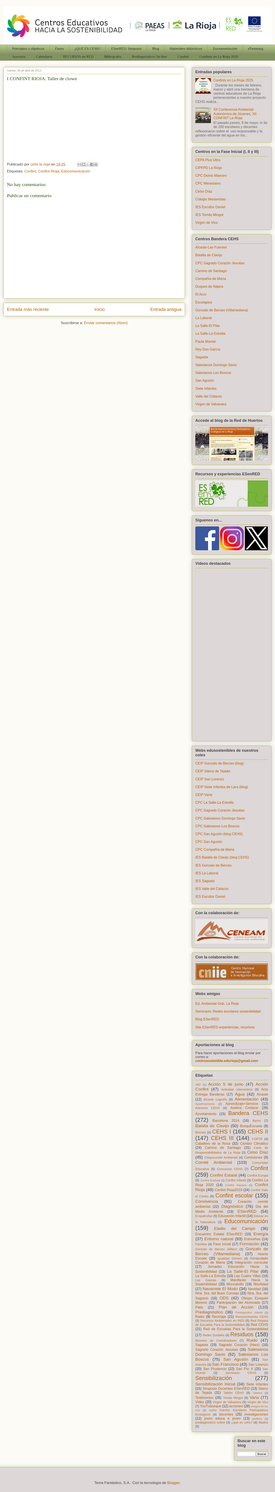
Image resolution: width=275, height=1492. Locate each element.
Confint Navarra (235, 1185)
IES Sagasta (205, 881)
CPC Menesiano (208, 183)
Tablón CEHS (233, 1393)
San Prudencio (214, 1369)
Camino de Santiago (211, 271)
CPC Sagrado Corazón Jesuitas (219, 263)
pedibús (257, 1418)
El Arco (200, 294)
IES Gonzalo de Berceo (213, 865)
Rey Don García (207, 349)
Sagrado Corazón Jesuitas (216, 1349)
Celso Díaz (203, 191)
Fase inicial (222, 1244)
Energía (261, 1234)
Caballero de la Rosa (212, 1143)
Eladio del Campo (234, 1228)
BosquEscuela (251, 1126)
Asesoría (18, 57)
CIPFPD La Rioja (208, 168)
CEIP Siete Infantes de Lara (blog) (221, 787)
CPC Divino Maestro (211, 175)
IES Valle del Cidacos (211, 889)
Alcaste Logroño (215, 1099)
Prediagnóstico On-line (149, 57)
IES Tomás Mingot (209, 215)
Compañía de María (210, 279)
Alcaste (262, 1094)
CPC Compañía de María (214, 849)
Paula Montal (205, 341)
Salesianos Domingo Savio (216, 365)
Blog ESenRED (207, 1019)
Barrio (256, 1120)
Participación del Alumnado (238, 1302)
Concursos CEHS (230, 1169)
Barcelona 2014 (225, 1120)
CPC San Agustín (208, 842)
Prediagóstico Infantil (248, 1312)
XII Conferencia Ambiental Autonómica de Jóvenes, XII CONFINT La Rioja (234, 114)
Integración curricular (251, 1262)
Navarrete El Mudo (220, 1288)
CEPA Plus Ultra (207, 160)
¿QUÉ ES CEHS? (87, 49)
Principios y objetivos (28, 49)
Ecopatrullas (203, 1216)
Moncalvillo (235, 1284)
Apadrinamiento (205, 1104)
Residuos (242, 1334)
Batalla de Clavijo (208, 255)
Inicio (99, 309)
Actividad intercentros (237, 1089)
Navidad (254, 1289)
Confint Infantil (236, 1180)
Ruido (252, 1340)
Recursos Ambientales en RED (222, 1320)
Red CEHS (259, 1324)
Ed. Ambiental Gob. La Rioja (217, 1003)
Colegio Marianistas (210, 199)
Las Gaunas (205, 1280)
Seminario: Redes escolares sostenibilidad (228, 1011)
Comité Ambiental (213, 1162)
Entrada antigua (165, 309)
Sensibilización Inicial (215, 1384)
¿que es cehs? (241, 1422)
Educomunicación (75, 171)
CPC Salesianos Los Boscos (217, 826)
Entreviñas (252, 1239)
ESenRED (247, 1211)
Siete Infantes (206, 388)
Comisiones (253, 1157)
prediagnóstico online (210, 1422)
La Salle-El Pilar (207, 326)
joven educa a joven (222, 1418)
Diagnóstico (232, 1206)
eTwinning (255, 49)
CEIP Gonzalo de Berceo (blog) (219, 763)
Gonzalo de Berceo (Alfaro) (216, 1249)
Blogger (173, 1483)
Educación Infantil (232, 1216)
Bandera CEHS (248, 1113)
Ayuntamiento (206, 1114)
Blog (155, 49)
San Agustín (204, 380)
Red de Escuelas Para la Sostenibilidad (235, 1329)
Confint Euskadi (210, 1180)
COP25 (257, 1139)
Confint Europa (257, 1175)
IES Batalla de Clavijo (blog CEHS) (222, 857)
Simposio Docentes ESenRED (226, 1388)
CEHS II (258, 1131)
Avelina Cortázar (244, 1108)
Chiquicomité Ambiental (221, 1157)
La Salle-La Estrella (210, 333)
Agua (240, 1094)
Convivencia (206, 1201)
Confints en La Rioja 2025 (218, 57)
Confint (183, 57)
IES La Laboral (206, 873)
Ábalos (263, 1422)
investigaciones (256, 1414)
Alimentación (247, 1099)
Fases (59, 49)
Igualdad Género (230, 1258)
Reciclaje (219, 1316)
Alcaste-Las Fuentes (211, 247)
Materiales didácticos (186, 49)
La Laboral (203, 318)
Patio (199, 1307)
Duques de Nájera (209, 286)
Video (199, 1402)
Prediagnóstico (209, 1312)
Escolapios (203, 302)
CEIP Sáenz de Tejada (212, 771)
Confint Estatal (223, 1175)
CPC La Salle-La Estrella (214, 802)
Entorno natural (218, 1239)
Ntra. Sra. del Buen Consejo (217, 1293)
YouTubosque (210, 1406)
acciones (236, 1406)
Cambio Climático (254, 1143)
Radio (199, 1316)
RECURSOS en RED (78, 57)
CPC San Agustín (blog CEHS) (219, 834)
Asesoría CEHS (207, 1108)
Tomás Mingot (233, 1397)
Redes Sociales (214, 1335)
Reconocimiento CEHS (252, 1316)
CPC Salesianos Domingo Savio (220, 818)
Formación (249, 1244)
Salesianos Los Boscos (213, 373)
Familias (201, 1244)
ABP (198, 1084)
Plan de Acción (236, 1307)
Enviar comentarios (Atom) (106, 323)
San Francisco (225, 1364)
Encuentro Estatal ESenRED (219, 1234)
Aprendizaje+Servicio (241, 1104)
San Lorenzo (258, 1364)
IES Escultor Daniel (210, 207)
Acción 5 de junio (226, 1084)
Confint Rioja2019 (228, 1190)
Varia (254, 1397)
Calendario (44, 57)
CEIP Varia (203, 795)
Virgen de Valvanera (210, 404)
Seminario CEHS (241, 1373)
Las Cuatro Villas (247, 1276)
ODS (224, 1298)
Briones (200, 1132)
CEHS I (221, 1131)
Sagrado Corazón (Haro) (239, 1345)
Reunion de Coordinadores (216, 1340)
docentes (226, 1414)
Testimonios (204, 1397)
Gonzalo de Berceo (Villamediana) (221, 310)
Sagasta (201, 357)
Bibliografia (112, 57)
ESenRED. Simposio (126, 49)
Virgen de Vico (206, 222)
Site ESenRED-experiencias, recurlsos (225, 1027)
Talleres (257, 1393)
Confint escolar (234, 1195)
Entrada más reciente (28, 309)
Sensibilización (213, 1378)
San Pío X (244, 1369)
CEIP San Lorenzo (209, 779)
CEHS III (222, 1138)
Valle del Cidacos (208, 396)
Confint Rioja (48, 171)
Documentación (225, 49)
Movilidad (260, 1284)
